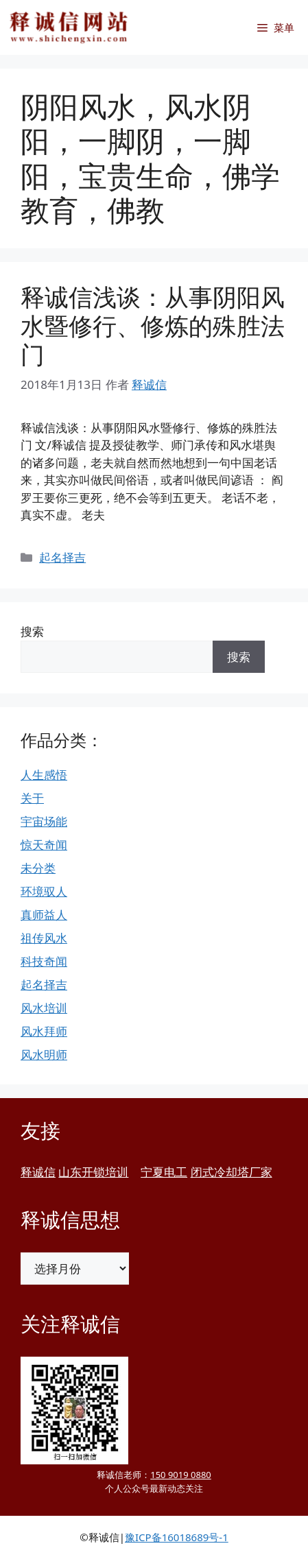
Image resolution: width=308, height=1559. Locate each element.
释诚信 (38, 1172)
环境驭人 (44, 891)
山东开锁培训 (93, 1172)
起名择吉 (62, 557)
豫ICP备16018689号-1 (176, 1537)
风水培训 (44, 1008)
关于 (32, 798)
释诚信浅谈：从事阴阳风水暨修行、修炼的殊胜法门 (153, 325)
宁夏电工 (164, 1172)
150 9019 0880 (180, 1474)
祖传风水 (44, 938)
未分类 (38, 868)
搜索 (32, 631)
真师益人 (44, 915)
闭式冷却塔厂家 (231, 1172)
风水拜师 (44, 1031)
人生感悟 (44, 775)
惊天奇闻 (44, 845)
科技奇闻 (44, 961)
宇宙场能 (44, 821)
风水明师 (44, 1054)
